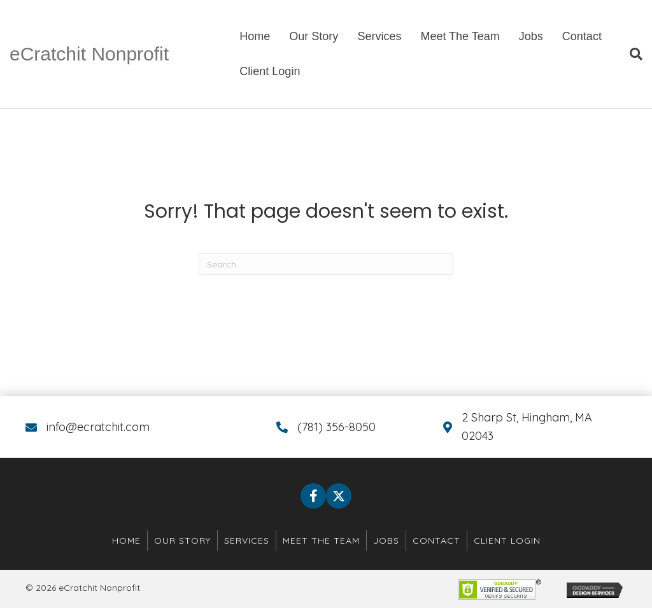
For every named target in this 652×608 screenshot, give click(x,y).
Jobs (531, 36)
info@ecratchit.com (98, 427)
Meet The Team (459, 36)
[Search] (631, 54)
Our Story (313, 36)
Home (254, 36)
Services (379, 36)
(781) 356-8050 (336, 427)
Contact (582, 36)
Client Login (269, 71)
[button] (313, 496)
